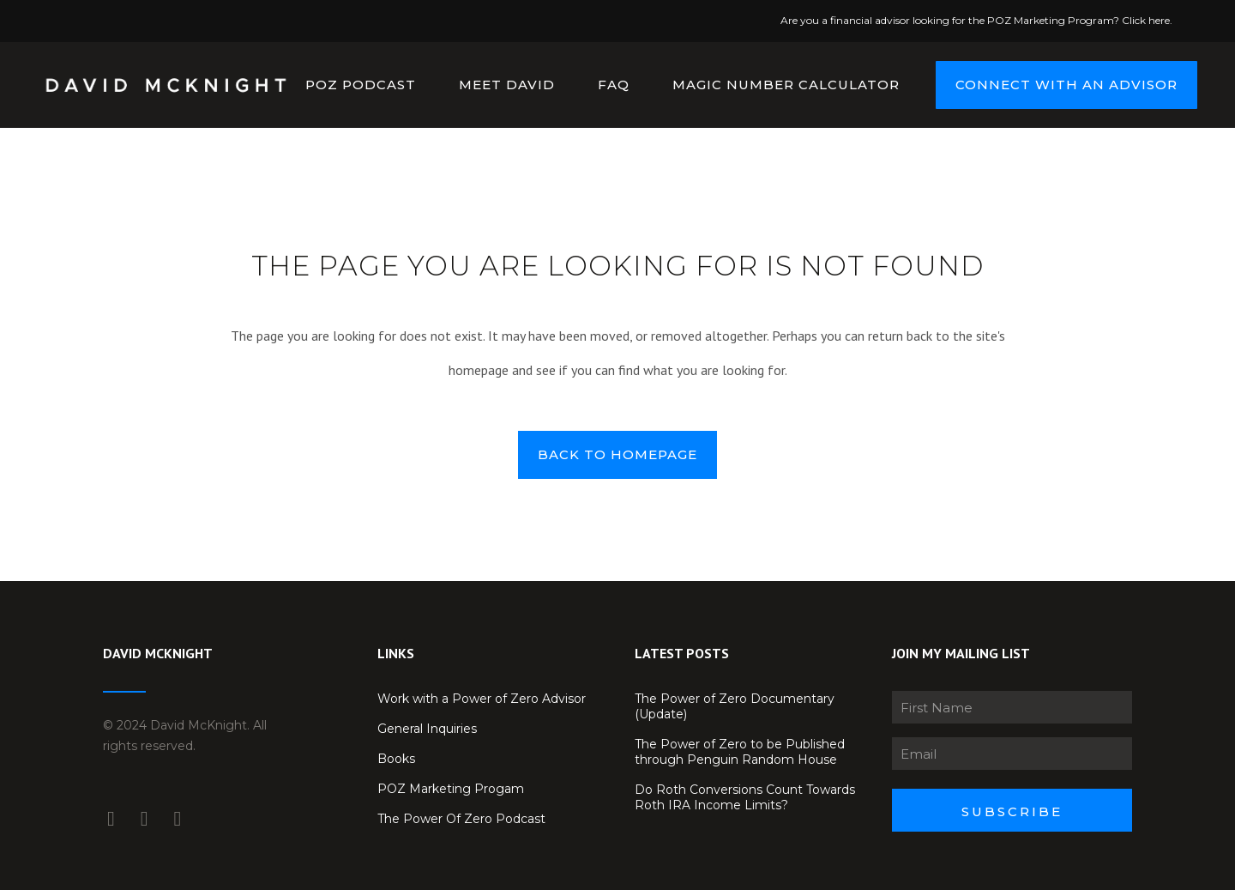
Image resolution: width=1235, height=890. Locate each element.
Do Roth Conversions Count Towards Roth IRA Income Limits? (745, 797)
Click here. (1147, 20)
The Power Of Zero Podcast (461, 818)
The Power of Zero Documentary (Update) (734, 706)
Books (396, 758)
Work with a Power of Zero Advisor (481, 698)
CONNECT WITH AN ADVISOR (1051, 84)
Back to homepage (617, 454)
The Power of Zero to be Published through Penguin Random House (740, 751)
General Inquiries (427, 728)
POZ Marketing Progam (450, 788)
